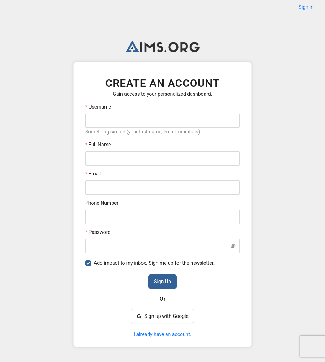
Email (94, 174)
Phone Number (101, 203)
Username (99, 107)
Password (99, 232)
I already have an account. (162, 334)
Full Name (99, 144)
